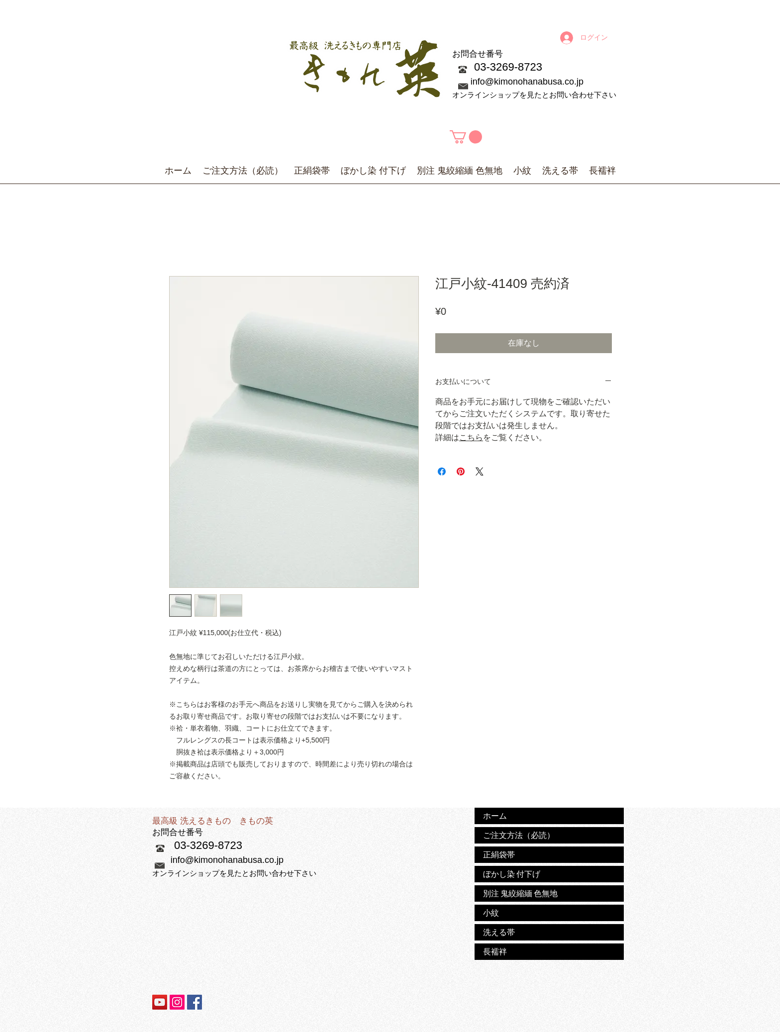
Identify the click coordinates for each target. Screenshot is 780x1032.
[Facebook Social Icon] (194, 1002)
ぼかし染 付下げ (511, 873)
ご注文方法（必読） (519, 835)
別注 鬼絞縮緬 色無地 (520, 893)
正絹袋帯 (499, 854)
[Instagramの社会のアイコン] (177, 1002)
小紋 (491, 912)
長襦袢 (495, 951)
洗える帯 (499, 932)
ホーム (495, 815)
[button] (466, 137)
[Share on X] (480, 471)
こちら (471, 437)
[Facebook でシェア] (442, 471)
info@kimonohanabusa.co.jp (527, 82)
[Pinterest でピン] (461, 471)
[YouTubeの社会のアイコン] (159, 1002)
